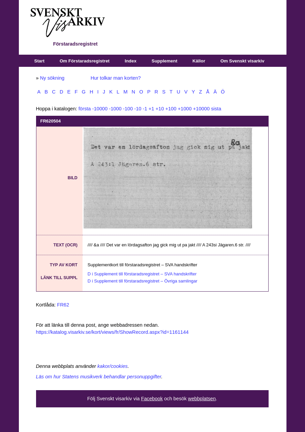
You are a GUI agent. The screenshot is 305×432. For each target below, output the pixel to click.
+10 (159, 108)
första (85, 108)
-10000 (100, 108)
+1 (151, 108)
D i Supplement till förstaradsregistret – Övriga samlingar (142, 281)
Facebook (151, 398)
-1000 (115, 108)
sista (216, 108)
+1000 (184, 108)
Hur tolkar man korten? (116, 78)
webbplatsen (202, 398)
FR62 (63, 304)
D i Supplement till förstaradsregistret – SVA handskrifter (142, 273)
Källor (198, 60)
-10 (137, 108)
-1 (145, 108)
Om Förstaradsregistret (85, 60)
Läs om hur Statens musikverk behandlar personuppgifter (98, 376)
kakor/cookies (112, 366)
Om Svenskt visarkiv (242, 60)
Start (39, 60)
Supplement (164, 60)
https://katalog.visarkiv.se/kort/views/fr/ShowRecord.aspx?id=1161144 (112, 332)
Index (130, 60)
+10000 (201, 108)
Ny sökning (52, 78)
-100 (128, 108)
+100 (170, 108)
